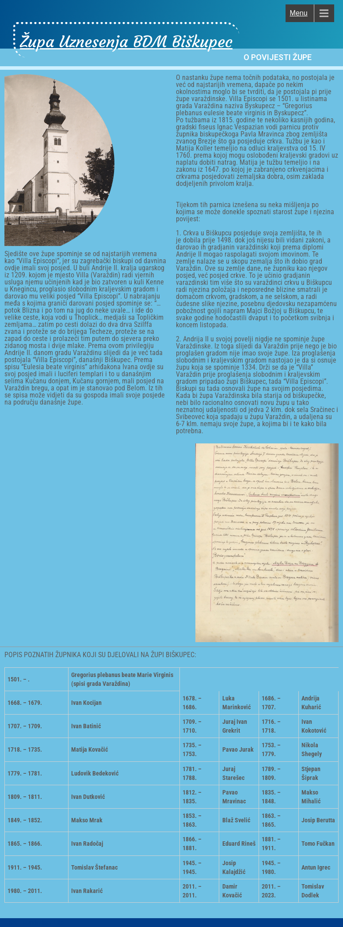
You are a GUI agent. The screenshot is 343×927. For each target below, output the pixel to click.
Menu (299, 13)
